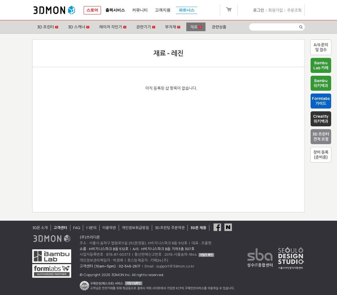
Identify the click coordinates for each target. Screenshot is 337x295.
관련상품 (219, 27)
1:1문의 (91, 227)
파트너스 (186, 10)
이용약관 (109, 227)
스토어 (92, 10)
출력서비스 (115, 10)
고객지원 (162, 10)
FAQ (76, 227)
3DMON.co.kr (54, 10)
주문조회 (294, 10)
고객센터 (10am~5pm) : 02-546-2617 (110, 266)
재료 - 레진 (168, 53)
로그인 (258, 10)
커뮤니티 (140, 10)
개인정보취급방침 (135, 227)
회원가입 (275, 10)
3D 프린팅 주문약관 (170, 227)
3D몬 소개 (40, 227)
